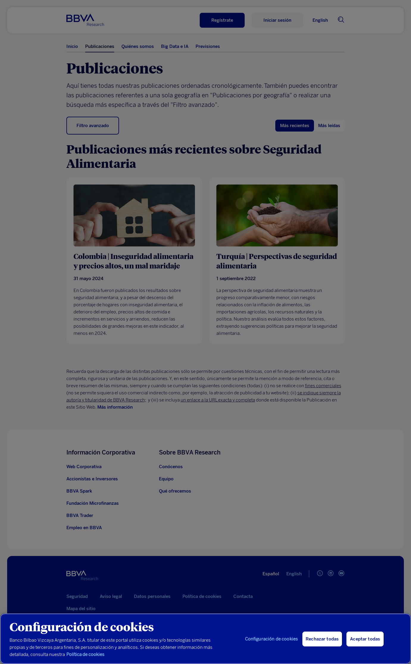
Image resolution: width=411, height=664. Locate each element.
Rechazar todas (322, 639)
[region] (205, 638)
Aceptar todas (365, 639)
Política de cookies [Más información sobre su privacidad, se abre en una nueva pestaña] (85, 654)
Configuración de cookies (271, 639)
